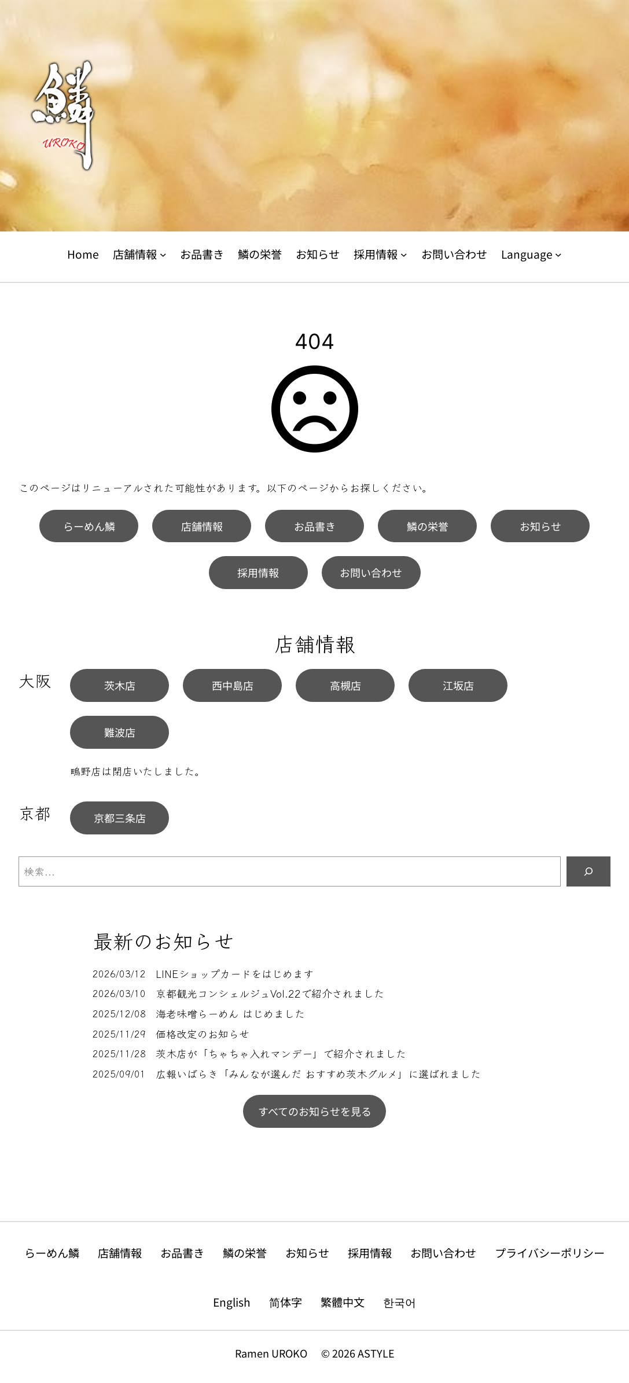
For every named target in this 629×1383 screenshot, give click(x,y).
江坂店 (458, 685)
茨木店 (119, 685)
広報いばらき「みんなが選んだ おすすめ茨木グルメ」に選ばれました (318, 1073)
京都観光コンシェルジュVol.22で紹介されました (270, 993)
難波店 (119, 732)
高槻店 (345, 685)
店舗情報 (202, 526)
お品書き (315, 526)
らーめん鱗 (89, 526)
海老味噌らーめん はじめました (230, 1013)
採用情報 (258, 572)
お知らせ (540, 526)
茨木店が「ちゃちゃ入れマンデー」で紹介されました (281, 1053)
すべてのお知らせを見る (314, 1111)
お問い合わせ (371, 572)
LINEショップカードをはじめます (235, 973)
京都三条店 (120, 817)
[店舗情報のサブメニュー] (163, 254)
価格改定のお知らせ (202, 1034)
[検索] (588, 871)
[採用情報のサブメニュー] (403, 254)
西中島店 (232, 685)
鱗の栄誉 (427, 526)
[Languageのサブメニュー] (558, 254)
